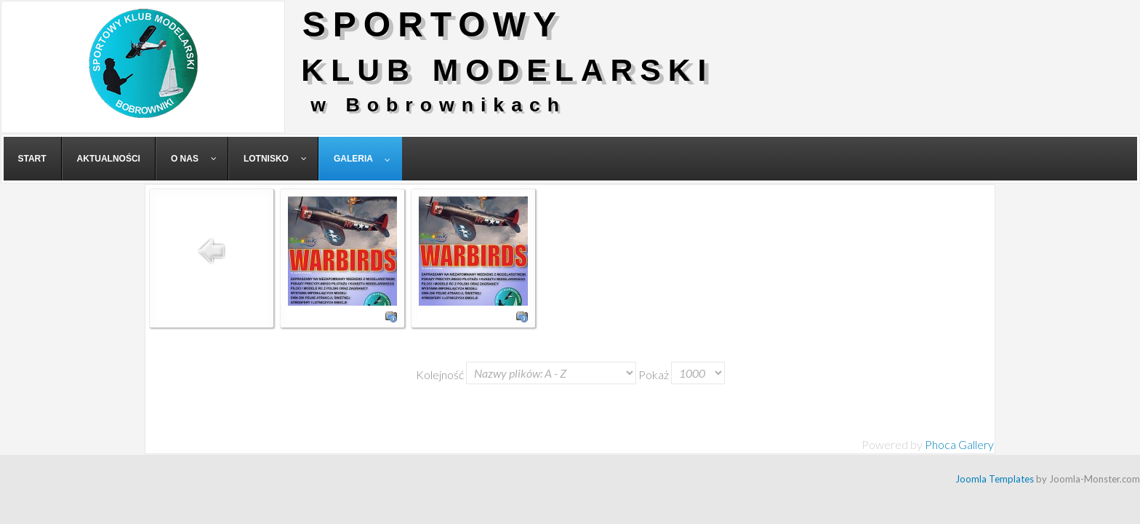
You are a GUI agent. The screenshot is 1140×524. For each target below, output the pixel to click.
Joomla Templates (994, 479)
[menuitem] (33, 158)
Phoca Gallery (959, 444)
